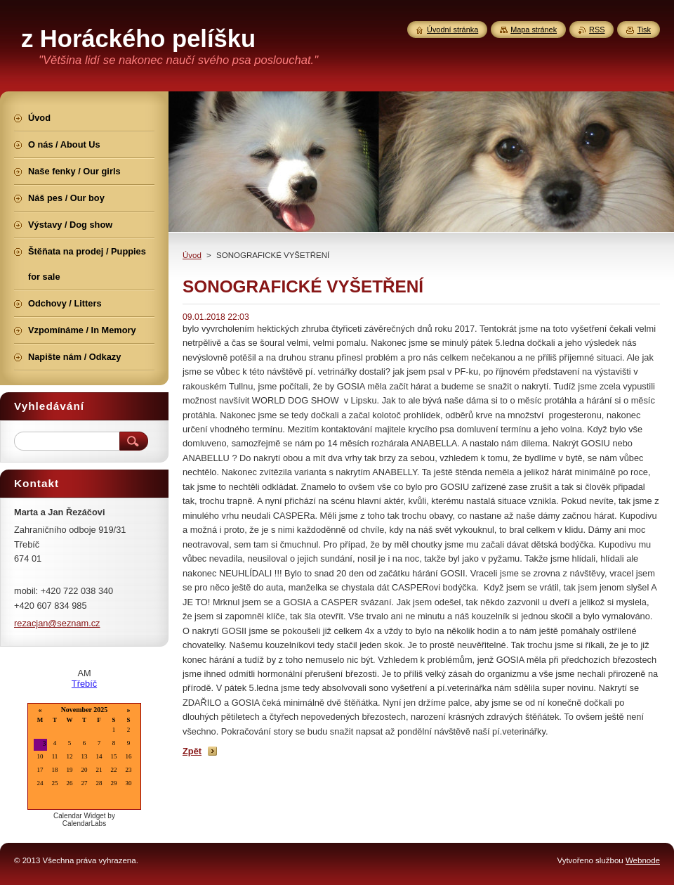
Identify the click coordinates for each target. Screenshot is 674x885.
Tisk (644, 29)
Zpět (192, 751)
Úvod (192, 255)
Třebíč (84, 683)
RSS (596, 29)
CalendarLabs (84, 823)
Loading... (84, 757)
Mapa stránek (533, 29)
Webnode (643, 860)
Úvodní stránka (452, 29)
